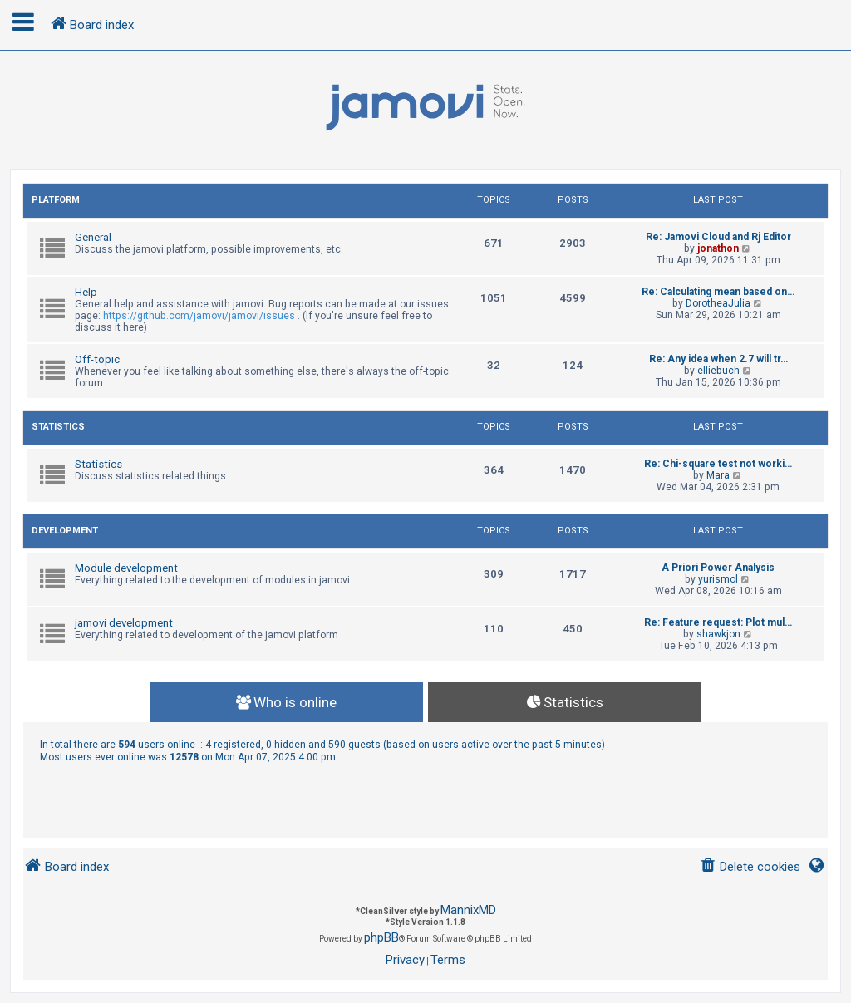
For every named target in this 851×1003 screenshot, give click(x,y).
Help (86, 292)
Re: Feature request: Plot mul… (718, 622)
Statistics (58, 426)
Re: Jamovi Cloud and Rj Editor (718, 237)
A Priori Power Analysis (718, 567)
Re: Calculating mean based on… (718, 291)
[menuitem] (750, 867)
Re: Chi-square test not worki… (718, 464)
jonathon (718, 248)
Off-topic (97, 359)
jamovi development (124, 623)
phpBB (381, 937)
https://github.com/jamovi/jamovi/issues (199, 316)
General (93, 237)
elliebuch (718, 370)
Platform (56, 199)
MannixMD (468, 909)
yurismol (718, 579)
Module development (126, 568)
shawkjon (718, 634)
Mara (718, 475)
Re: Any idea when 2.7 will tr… (718, 359)
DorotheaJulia (718, 303)
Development (65, 530)
